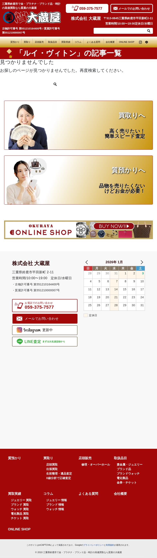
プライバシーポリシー (93, 545)
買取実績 (65, 42)
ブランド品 (124, 469)
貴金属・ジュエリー (129, 464)
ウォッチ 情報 (55, 509)
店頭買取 (52, 464)
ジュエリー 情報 (56, 500)
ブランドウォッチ (128, 473)
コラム (78, 42)
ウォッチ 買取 (20, 509)
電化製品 (122, 478)
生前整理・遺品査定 (59, 473)
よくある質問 (94, 42)
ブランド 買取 (20, 504)
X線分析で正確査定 (58, 478)
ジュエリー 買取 (21, 500)
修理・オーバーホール (95, 464)
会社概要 (110, 42)
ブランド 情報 (55, 504)
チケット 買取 (20, 518)
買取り (27, 42)
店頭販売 (39, 42)
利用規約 (110, 545)
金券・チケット (127, 482)
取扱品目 (52, 42)
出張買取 (52, 469)
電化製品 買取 (20, 513)
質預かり (14, 42)
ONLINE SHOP (126, 42)
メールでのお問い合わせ (134, 8)
